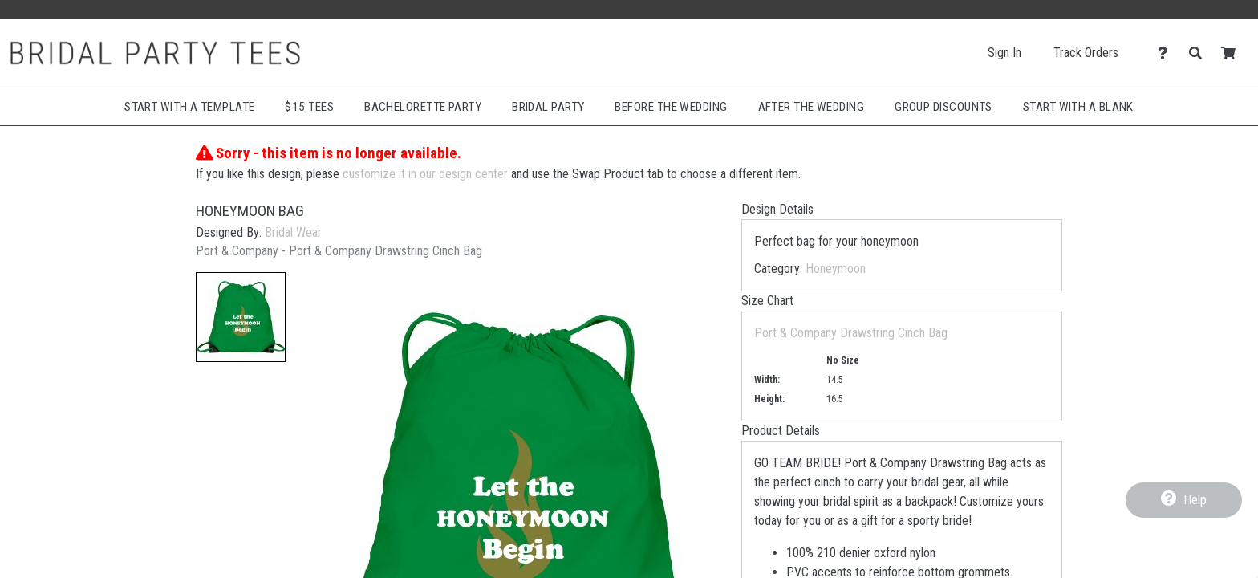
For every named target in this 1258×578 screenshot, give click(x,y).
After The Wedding (811, 107)
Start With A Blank (1078, 107)
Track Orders (1085, 52)
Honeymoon (836, 268)
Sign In (1004, 52)
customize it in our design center (425, 173)
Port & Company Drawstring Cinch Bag (851, 332)
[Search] (1199, 53)
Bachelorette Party (422, 107)
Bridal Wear (293, 232)
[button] (241, 317)
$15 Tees (309, 107)
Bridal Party (548, 107)
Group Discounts (943, 107)
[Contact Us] (1166, 53)
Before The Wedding (671, 107)
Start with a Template (189, 107)
